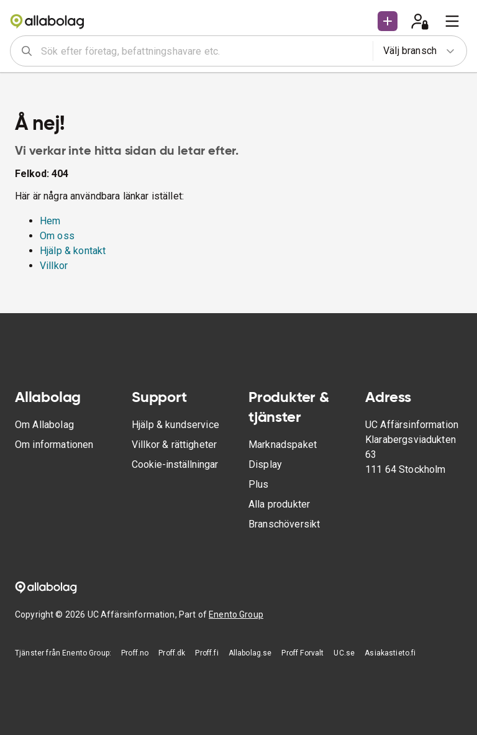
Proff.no (134, 653)
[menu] (452, 21)
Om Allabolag (44, 425)
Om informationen (54, 444)
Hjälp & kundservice (175, 425)
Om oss (57, 236)
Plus (258, 484)
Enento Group (236, 614)
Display (265, 464)
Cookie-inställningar (175, 464)
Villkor (54, 266)
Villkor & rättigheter (174, 444)
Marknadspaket (282, 444)
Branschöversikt (284, 524)
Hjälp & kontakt (73, 251)
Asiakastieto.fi (390, 653)
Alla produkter (279, 504)
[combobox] (203, 51)
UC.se (344, 653)
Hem (50, 221)
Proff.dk (171, 653)
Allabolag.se (250, 653)
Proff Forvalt (302, 653)
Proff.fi (206, 653)
